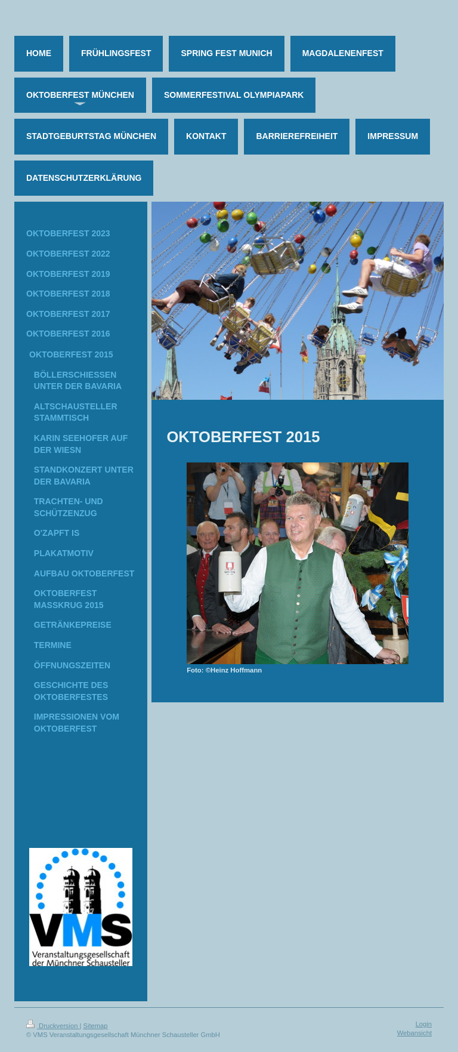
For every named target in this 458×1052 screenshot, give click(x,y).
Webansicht (414, 1032)
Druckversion (53, 1025)
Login (424, 1024)
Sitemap (95, 1025)
